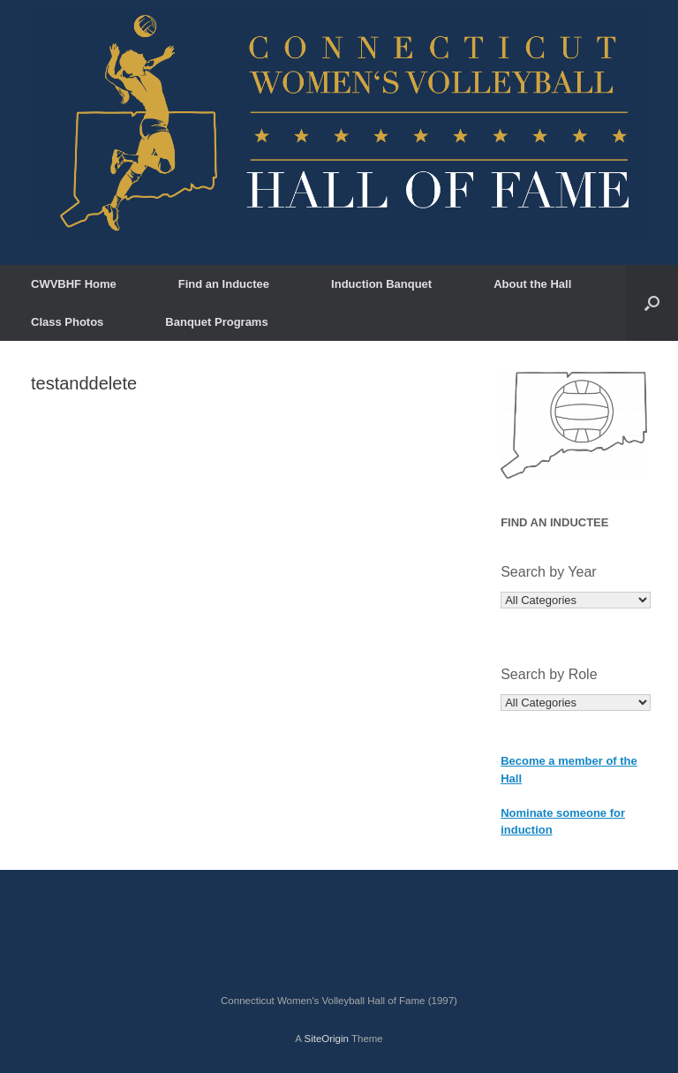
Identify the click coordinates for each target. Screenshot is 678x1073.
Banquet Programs (216, 322)
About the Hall (532, 284)
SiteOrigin (326, 1038)
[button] (652, 303)
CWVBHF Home (74, 284)
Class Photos (67, 322)
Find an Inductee (223, 284)
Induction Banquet (381, 284)
